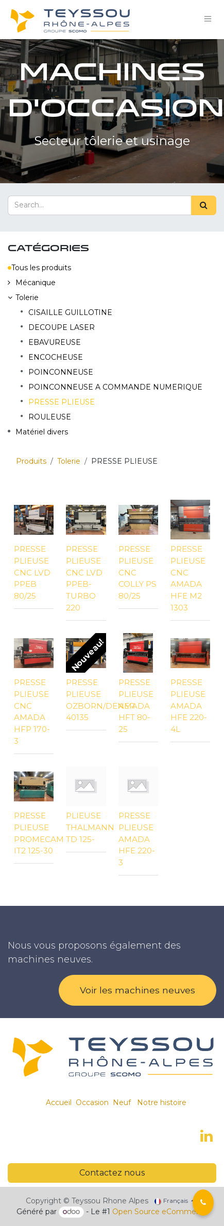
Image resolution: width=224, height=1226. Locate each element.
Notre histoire (161, 1102)
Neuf (122, 1102)
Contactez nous (112, 1173)
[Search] (203, 205)
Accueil (59, 1102)
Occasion (92, 1102)
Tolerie (68, 461)
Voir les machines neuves (137, 990)
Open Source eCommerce (160, 1211)
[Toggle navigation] (208, 19)
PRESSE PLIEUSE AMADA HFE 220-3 (136, 839)
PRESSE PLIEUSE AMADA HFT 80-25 (135, 705)
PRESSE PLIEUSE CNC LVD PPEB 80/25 (32, 572)
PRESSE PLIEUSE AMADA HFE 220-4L (188, 705)
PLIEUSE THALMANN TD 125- (90, 827)
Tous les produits (39, 267)
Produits (31, 461)
